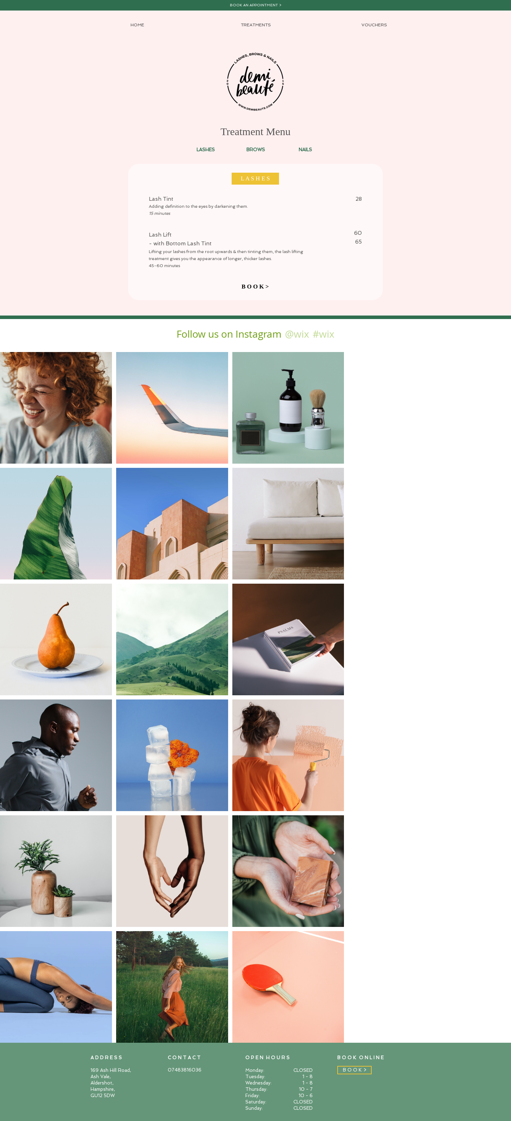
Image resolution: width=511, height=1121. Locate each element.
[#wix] (324, 333)
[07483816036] (193, 1070)
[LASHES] (206, 150)
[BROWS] (255, 150)
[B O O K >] (255, 287)
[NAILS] (305, 150)
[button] (255, 179)
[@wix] (296, 333)
